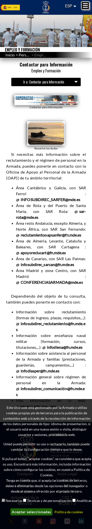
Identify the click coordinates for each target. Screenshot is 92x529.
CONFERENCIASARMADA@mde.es (52, 282)
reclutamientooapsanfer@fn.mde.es (51, 235)
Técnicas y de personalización (49, 500)
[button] (46, 102)
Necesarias (14, 500)
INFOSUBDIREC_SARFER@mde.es (50, 199)
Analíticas (84, 500)
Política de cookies (68, 512)
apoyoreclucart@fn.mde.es (43, 252)
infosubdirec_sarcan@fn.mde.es (47, 264)
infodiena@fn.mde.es (64, 347)
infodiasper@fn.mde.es (40, 371)
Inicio (10, 54)
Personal (26, 54)
